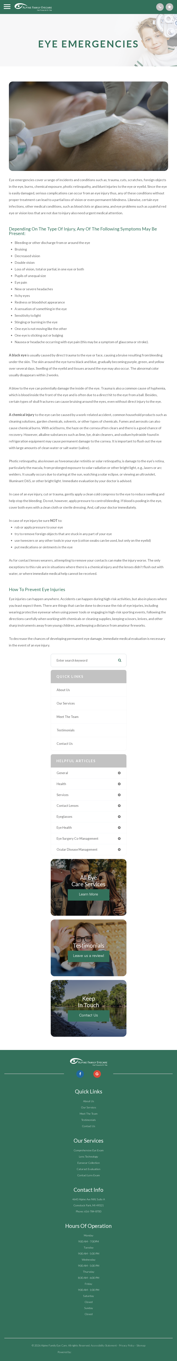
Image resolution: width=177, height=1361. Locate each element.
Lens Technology (88, 1156)
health (61, 784)
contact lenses (68, 806)
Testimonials (66, 730)
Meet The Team (68, 717)
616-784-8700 (92, 1211)
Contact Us (65, 744)
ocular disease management (77, 849)
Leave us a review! (88, 955)
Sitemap (140, 1345)
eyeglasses (64, 817)
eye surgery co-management (77, 838)
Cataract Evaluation (88, 1169)
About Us (63, 690)
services (63, 795)
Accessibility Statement (104, 1345)
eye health (64, 827)
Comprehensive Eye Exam (89, 1150)
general (62, 773)
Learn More (88, 894)
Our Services (66, 703)
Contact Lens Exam (88, 1175)
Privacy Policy (126, 1345)
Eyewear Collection (88, 1162)
